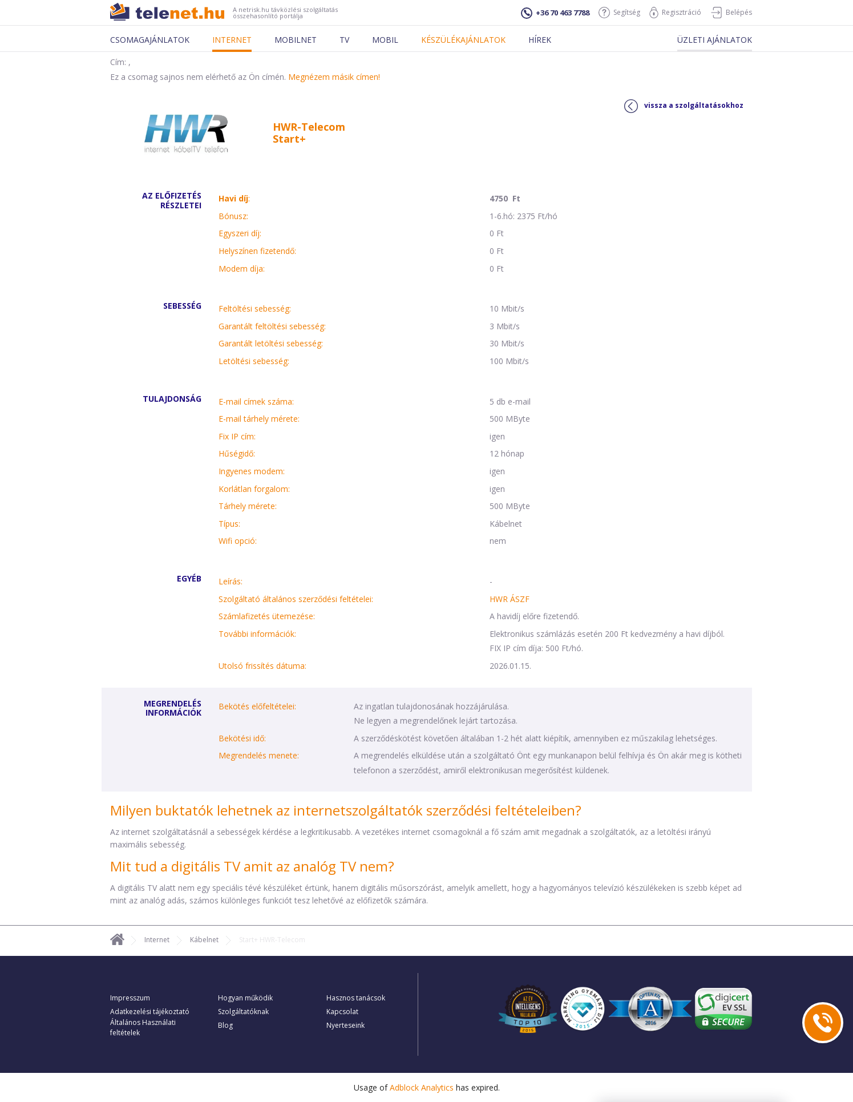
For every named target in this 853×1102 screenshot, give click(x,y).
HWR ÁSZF (509, 599)
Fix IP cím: (237, 436)
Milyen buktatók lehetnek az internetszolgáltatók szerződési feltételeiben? (345, 810)
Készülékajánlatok (463, 39)
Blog (225, 1025)
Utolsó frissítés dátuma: (262, 665)
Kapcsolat (342, 1011)
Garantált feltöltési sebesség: (272, 326)
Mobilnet (295, 39)
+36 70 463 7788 (555, 13)
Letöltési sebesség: (254, 361)
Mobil (385, 39)
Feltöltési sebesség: (255, 308)
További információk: (257, 633)
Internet (232, 39)
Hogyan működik (245, 998)
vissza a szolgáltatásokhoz (683, 106)
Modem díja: (242, 268)
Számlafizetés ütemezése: (267, 616)
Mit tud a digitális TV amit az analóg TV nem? (252, 866)
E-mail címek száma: (256, 401)
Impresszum (130, 998)
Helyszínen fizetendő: (257, 250)
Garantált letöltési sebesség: (271, 343)
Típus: (229, 523)
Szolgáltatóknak (243, 1011)
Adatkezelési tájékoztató (149, 1011)
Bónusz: (233, 216)
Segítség (619, 12)
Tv (344, 39)
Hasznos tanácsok (355, 998)
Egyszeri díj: (240, 233)
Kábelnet (204, 939)
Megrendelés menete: (259, 755)
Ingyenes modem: (252, 471)
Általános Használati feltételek (143, 1028)
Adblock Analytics (422, 1087)
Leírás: (230, 581)
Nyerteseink (345, 1025)
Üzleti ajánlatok (714, 39)
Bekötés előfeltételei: (257, 706)
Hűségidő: (237, 453)
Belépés (731, 12)
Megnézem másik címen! (334, 76)
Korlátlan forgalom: (254, 488)
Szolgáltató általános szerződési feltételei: (296, 599)
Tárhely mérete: (248, 505)
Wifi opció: (238, 540)
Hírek (539, 39)
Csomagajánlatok (149, 39)
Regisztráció (675, 12)
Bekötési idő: (242, 738)
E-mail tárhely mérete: (259, 418)
